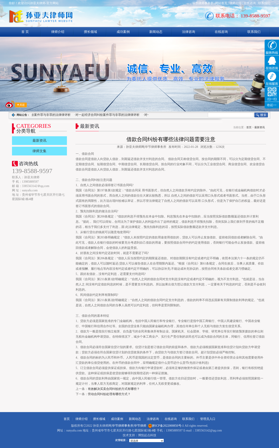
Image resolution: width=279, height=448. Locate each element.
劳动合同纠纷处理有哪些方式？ (109, 394)
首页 (249, 127)
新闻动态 (155, 32)
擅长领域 (90, 32)
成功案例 (123, 32)
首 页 (25, 32)
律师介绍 (235, 3)
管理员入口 (207, 419)
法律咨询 (188, 32)
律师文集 (39, 151)
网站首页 (221, 3)
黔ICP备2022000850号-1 (168, 425)
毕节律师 (140, 425)
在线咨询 (250, 3)
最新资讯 (259, 127)
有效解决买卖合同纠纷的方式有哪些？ (114, 389)
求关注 (16, 104)
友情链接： (121, 440)
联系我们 (264, 3)
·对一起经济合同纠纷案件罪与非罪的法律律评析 (38, 114)
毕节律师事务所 (203, 3)
